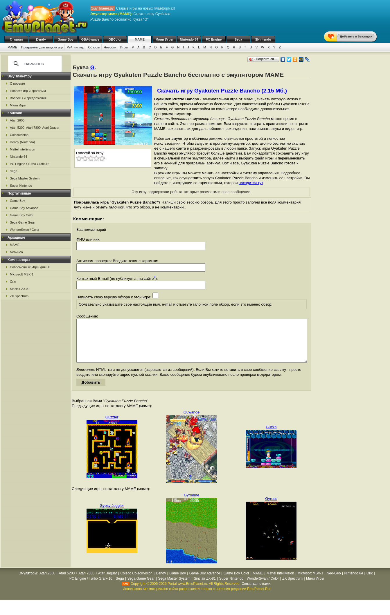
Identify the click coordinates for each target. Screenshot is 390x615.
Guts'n (271, 435)
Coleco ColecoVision (136, 582)
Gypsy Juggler (112, 514)
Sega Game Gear (22, 222)
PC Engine (214, 39)
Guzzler (111, 426)
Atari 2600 (17, 120)
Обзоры (94, 47)
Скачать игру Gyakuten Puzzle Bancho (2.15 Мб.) (222, 91)
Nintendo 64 (189, 39)
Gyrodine (191, 504)
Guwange (192, 421)
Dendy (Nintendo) (22, 142)
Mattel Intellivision (22, 149)
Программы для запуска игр (42, 47)
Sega (238, 39)
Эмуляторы (28, 582)
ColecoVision (19, 135)
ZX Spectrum (19, 296)
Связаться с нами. (256, 592)
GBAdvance (90, 39)
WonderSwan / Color (24, 229)
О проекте (17, 83)
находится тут (251, 183)
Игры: (124, 47)
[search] (34, 63)
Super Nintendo (21, 185)
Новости (110, 47)
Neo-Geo (16, 252)
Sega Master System (24, 178)
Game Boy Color (21, 215)
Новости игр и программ (28, 90)
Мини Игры (164, 39)
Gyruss (271, 507)
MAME (140, 39)
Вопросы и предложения (28, 98)
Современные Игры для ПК (30, 267)
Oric (13, 281)
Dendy (41, 39)
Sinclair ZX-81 (20, 289)
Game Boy (65, 39)
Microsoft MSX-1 (21, 274)
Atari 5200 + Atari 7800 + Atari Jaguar (88, 582)
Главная (16, 39)
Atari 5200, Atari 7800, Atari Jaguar (35, 127)
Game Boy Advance (24, 208)
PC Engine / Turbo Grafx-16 (29, 164)
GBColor (114, 39)
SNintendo (263, 39)
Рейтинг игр (75, 47)
